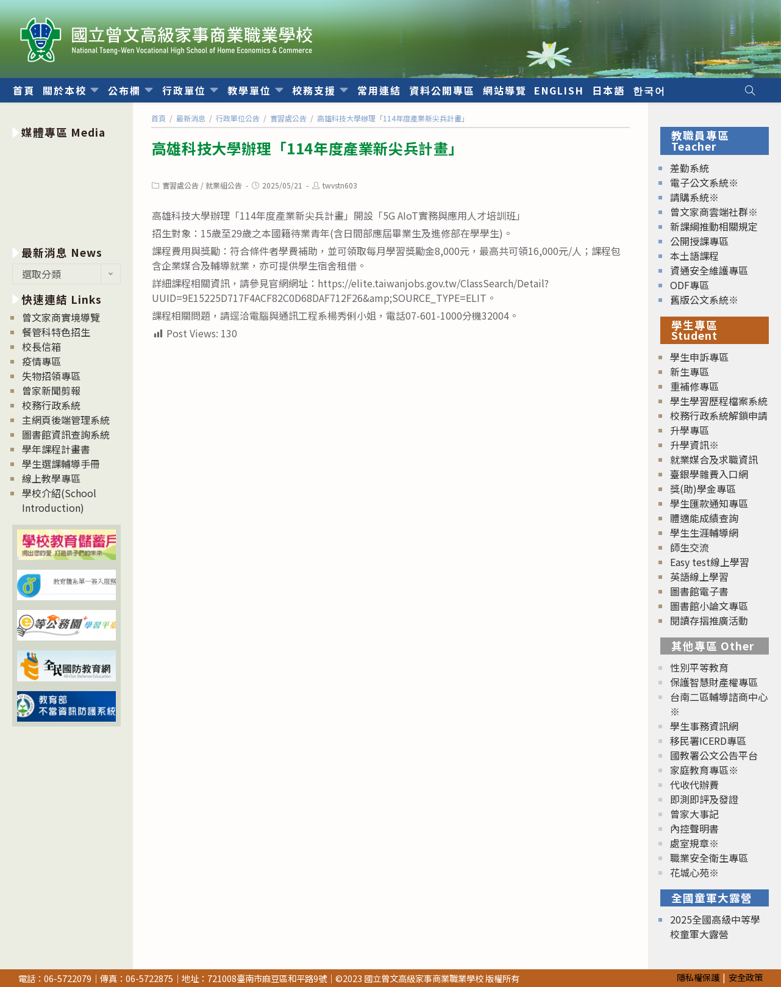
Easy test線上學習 (709, 562)
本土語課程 (694, 255)
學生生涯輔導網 (704, 532)
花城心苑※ (694, 872)
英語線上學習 (699, 576)
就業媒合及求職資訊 (714, 459)
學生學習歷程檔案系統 (719, 400)
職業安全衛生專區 (709, 857)
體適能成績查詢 (704, 518)
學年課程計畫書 (56, 449)
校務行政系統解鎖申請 (719, 415)
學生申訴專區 (699, 357)
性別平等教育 (699, 667)
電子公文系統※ (704, 182)
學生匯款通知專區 (709, 503)
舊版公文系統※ (704, 299)
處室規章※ (694, 843)
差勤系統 (689, 167)
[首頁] (158, 118)
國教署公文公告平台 (714, 755)
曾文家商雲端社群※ (714, 211)
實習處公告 (180, 185)
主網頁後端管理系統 (66, 419)
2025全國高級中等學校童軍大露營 (715, 926)
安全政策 (746, 977)
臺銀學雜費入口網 (709, 474)
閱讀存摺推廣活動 (709, 620)
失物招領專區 (51, 375)
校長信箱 (41, 346)
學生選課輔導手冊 (61, 463)
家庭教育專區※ (704, 770)
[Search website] (749, 90)
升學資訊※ (694, 444)
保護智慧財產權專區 (714, 682)
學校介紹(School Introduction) (59, 500)
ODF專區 (689, 285)
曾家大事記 (694, 813)
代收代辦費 (694, 784)
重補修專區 (694, 386)
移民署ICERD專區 (708, 740)
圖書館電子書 (699, 591)
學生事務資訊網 (704, 726)
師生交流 (689, 547)
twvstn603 (340, 185)
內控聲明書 (694, 828)
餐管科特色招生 (56, 332)
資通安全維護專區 (709, 270)
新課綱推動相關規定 (714, 226)
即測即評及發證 (704, 799)
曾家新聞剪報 (51, 390)
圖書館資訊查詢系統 (66, 434)
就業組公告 (223, 185)
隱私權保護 (698, 977)
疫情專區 (41, 361)
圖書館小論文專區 (709, 605)
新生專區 (689, 371)
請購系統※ (694, 197)
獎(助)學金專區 (703, 488)
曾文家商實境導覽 (61, 317)
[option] (66, 190)
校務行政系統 (51, 405)
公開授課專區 (699, 241)
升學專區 (689, 430)
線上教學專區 (51, 478)
